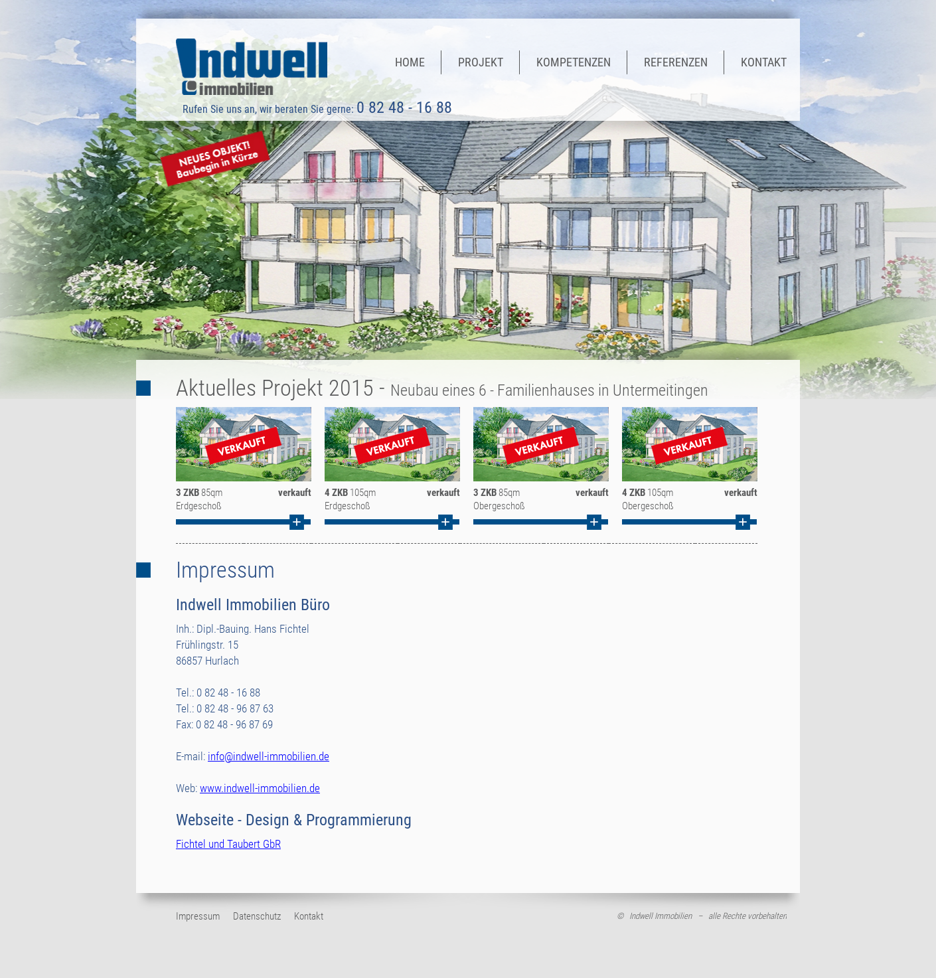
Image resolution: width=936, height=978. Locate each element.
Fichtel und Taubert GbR (228, 844)
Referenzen (676, 62)
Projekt (480, 62)
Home (410, 62)
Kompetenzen (573, 62)
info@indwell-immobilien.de (268, 756)
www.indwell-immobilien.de (260, 788)
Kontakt (764, 62)
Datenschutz (257, 917)
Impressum (198, 917)
